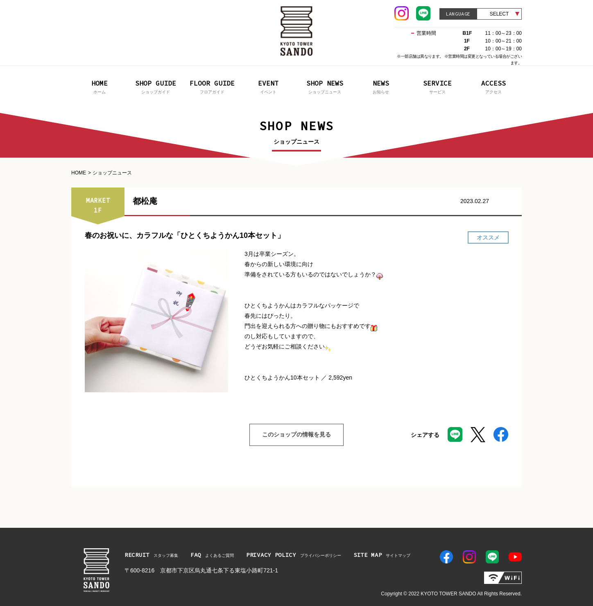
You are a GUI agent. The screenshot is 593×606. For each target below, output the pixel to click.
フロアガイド (212, 86)
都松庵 (145, 201)
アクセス (494, 86)
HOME (78, 173)
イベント (268, 86)
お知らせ (381, 86)
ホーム (99, 86)
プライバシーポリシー (293, 554)
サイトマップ (382, 554)
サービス (437, 86)
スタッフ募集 (151, 554)
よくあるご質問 (212, 554)
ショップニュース (324, 86)
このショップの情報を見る (290, 434)
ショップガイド (156, 86)
